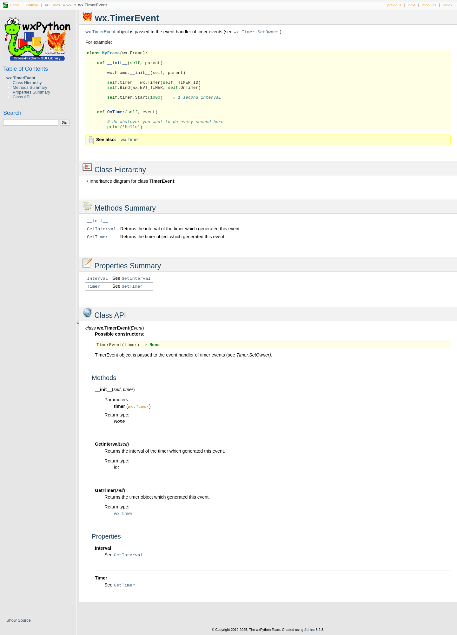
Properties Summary (31, 92)
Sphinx (309, 630)
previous (394, 5)
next (411, 5)
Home (15, 5)
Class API (21, 97)
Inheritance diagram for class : (130, 181)
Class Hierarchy (27, 82)
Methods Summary (30, 87)
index (447, 5)
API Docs (52, 5)
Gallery (32, 5)
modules (429, 5)
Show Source (18, 620)
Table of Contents (25, 69)
